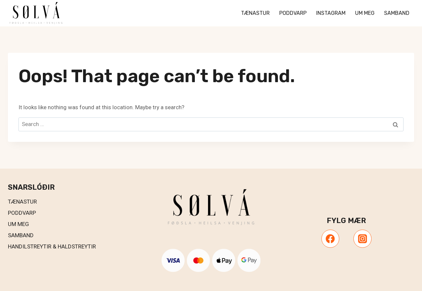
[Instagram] (362, 238)
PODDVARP (22, 213)
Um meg (365, 13)
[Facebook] (330, 238)
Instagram (331, 13)
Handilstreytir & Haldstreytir (52, 246)
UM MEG (18, 224)
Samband (396, 13)
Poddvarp (293, 13)
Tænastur (255, 13)
